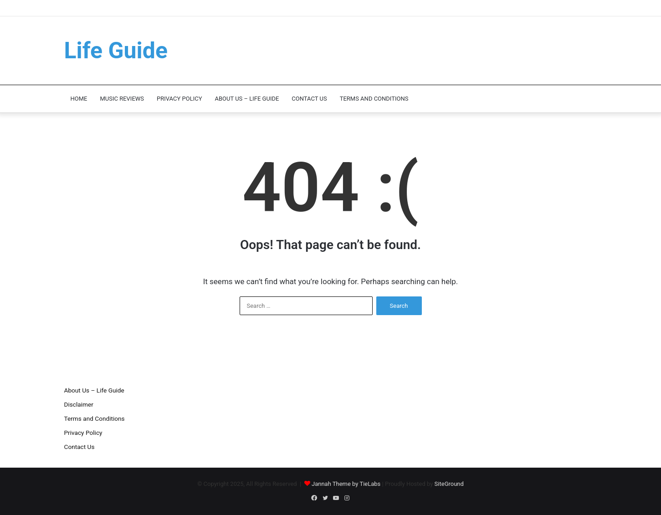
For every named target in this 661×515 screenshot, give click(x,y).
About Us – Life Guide (247, 98)
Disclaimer (78, 404)
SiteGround (449, 483)
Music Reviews (122, 98)
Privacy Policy (179, 98)
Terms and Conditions (374, 98)
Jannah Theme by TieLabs (346, 483)
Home (79, 98)
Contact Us (309, 98)
